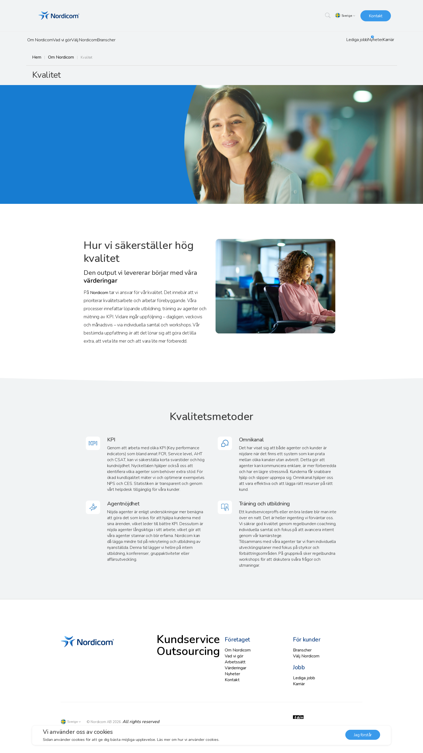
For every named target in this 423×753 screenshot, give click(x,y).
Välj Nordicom (107, 40)
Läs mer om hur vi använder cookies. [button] (189, 739)
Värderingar (375, 76)
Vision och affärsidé (331, 76)
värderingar (100, 283)
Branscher (139, 40)
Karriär (384, 39)
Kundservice (172, 640)
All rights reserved (137, 719)
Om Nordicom (44, 40)
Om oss (287, 76)
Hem (36, 57)
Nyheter (361, 39)
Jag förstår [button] (363, 735)
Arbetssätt (234, 662)
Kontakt (376, 16)
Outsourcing (172, 650)
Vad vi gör (76, 40)
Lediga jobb (334, 39)
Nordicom (99, 295)
